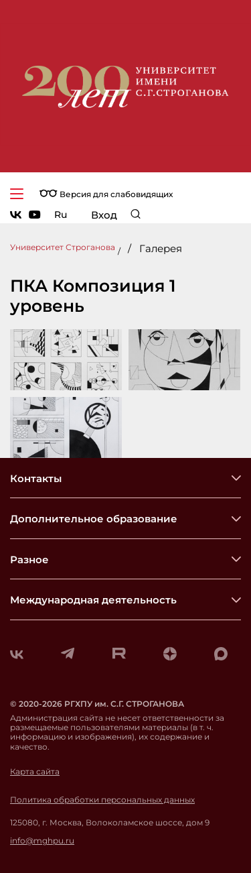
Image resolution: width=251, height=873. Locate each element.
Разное (29, 559)
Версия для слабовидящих (106, 194)
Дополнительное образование (93, 518)
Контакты (36, 478)
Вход (104, 215)
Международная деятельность (93, 599)
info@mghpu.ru (42, 841)
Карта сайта (35, 771)
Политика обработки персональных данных (102, 800)
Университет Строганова (62, 247)
